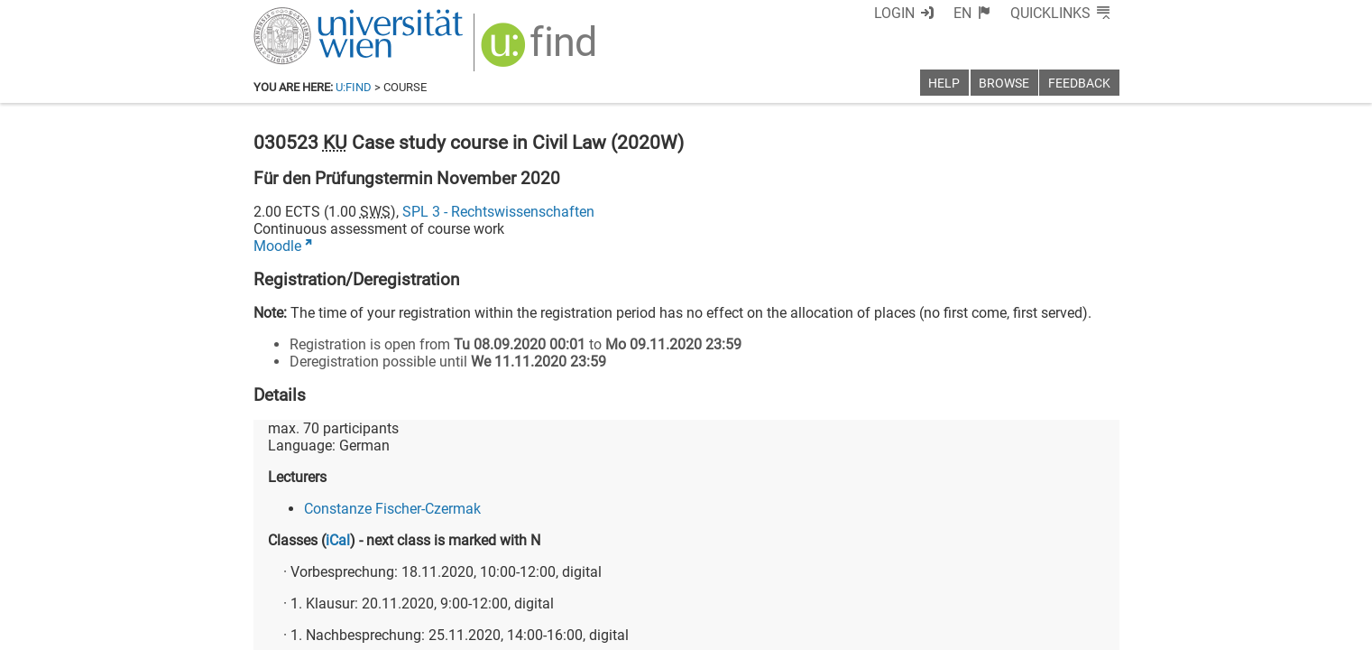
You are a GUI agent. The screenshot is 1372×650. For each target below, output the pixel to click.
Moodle (277, 246)
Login (894, 13)
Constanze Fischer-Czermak (392, 508)
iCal (338, 540)
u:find (354, 87)
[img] (540, 51)
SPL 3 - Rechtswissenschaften (498, 211)
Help (944, 83)
